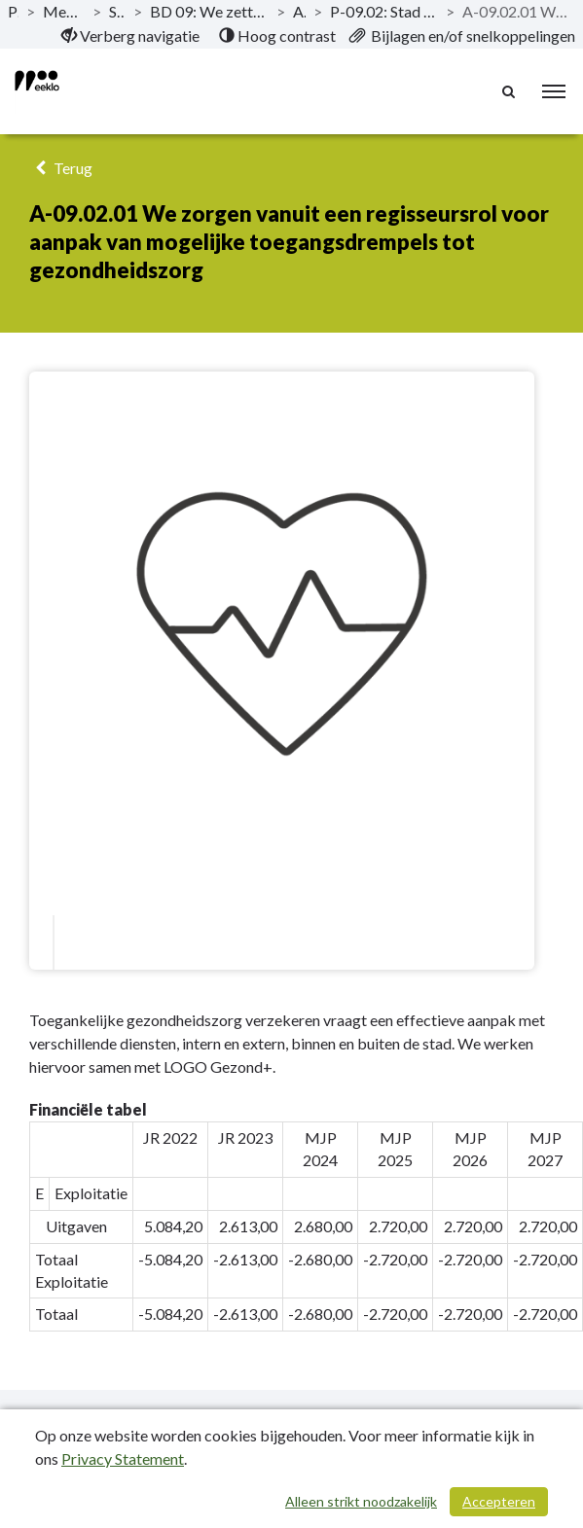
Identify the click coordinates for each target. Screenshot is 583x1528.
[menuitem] (130, 36)
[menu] (553, 91)
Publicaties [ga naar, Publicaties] (13, 11)
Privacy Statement (122, 1458)
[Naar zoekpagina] (510, 91)
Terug (60, 168)
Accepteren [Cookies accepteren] (498, 1501)
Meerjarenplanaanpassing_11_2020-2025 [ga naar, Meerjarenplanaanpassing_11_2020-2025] (63, 11)
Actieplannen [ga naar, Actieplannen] (299, 11)
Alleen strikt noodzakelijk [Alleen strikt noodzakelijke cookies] (361, 1501)
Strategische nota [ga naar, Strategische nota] (118, 11)
